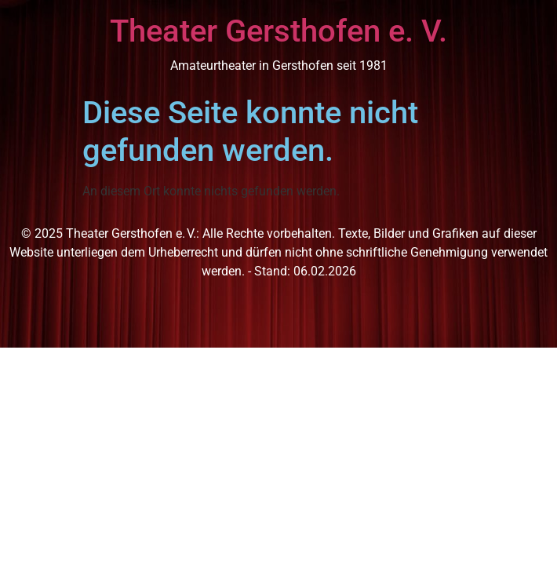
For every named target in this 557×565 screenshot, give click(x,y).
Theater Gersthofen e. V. (278, 31)
